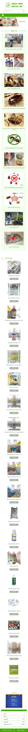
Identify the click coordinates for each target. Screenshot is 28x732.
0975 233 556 (7, 730)
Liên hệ (14, 278)
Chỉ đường (21, 730)
